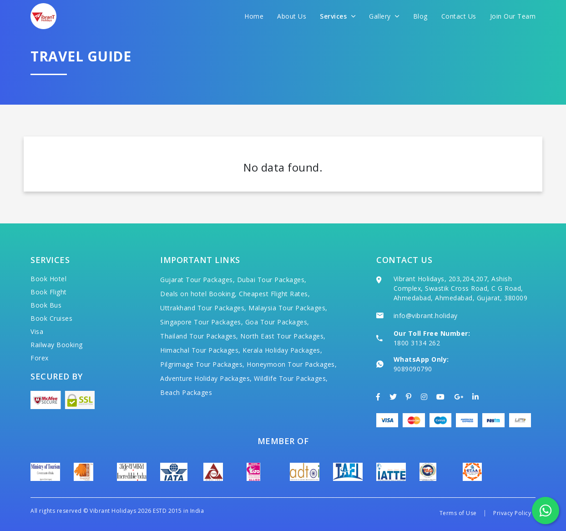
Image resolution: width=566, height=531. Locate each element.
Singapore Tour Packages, (201, 322)
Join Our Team (513, 16)
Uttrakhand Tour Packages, (203, 307)
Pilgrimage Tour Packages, (202, 364)
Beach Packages (186, 392)
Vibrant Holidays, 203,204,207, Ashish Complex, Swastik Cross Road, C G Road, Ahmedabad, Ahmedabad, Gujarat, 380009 (461, 288)
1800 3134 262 (417, 343)
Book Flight (48, 292)
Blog (420, 16)
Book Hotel (48, 278)
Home (253, 16)
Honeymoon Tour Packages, (292, 364)
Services (337, 16)
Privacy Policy (512, 513)
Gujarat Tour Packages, (197, 279)
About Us (291, 16)
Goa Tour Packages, (277, 322)
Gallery (384, 16)
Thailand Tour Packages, (199, 336)
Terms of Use (458, 513)
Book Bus (45, 305)
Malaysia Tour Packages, (288, 307)
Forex (39, 358)
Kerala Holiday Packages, (282, 350)
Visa (36, 331)
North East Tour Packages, (283, 336)
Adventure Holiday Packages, (206, 378)
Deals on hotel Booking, (198, 293)
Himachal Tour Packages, (200, 350)
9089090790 (413, 368)
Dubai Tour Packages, (272, 279)
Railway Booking (56, 344)
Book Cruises (51, 318)
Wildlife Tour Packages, (291, 378)
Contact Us (458, 16)
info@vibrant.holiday (426, 315)
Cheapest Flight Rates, (274, 293)
